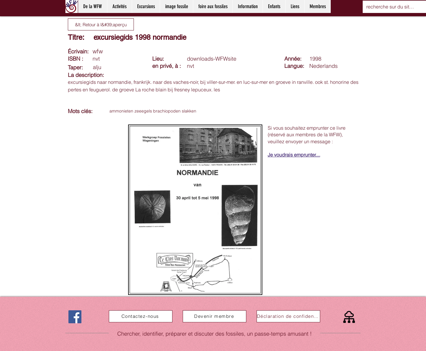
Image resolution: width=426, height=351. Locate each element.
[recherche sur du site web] (391, 7)
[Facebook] (74, 316)
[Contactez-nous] (140, 316)
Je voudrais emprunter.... (294, 155)
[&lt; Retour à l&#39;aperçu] (101, 24)
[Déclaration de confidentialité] (288, 316)
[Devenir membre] (214, 316)
